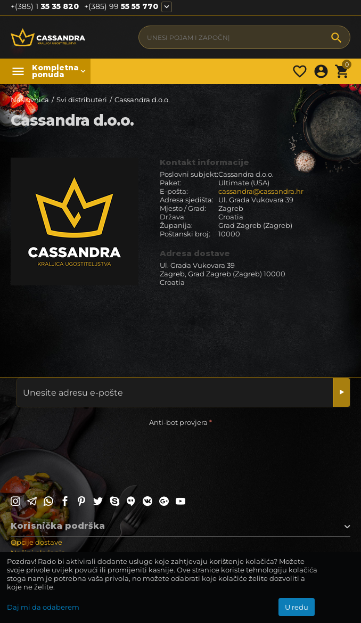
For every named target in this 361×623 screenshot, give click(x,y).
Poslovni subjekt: (189, 174)
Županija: (176, 225)
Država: (173, 216)
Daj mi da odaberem (43, 607)
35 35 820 (45, 6)
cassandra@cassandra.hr (260, 191)
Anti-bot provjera (178, 422)
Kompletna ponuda (53, 71)
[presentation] (92, 450)
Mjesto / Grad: (183, 208)
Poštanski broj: (185, 233)
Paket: (171, 182)
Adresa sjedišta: (187, 199)
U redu (296, 607)
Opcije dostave (36, 542)
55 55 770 (121, 6)
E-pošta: (174, 191)
